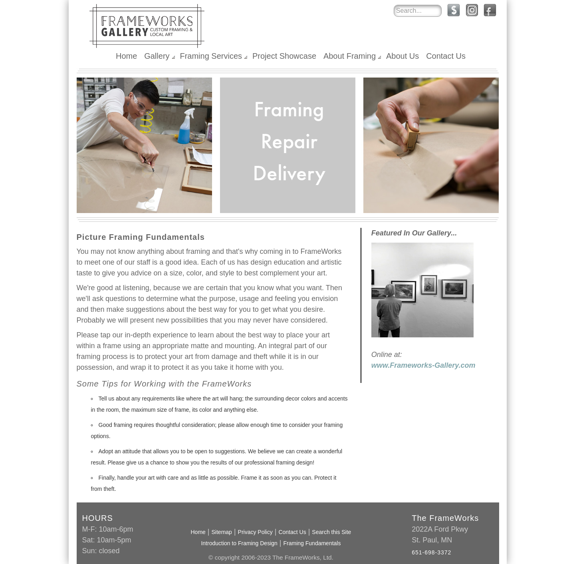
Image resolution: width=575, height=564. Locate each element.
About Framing (349, 56)
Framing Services (211, 56)
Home (126, 56)
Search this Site (331, 532)
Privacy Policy (255, 532)
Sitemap (222, 532)
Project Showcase (284, 56)
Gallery (156, 56)
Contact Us (446, 56)
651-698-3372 (431, 552)
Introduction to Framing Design (239, 543)
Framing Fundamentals (312, 543)
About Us (402, 56)
